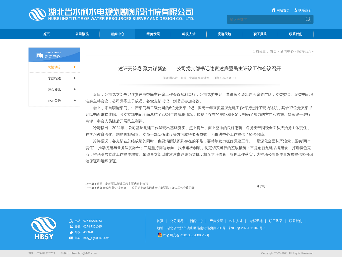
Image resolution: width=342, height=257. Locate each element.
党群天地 (256, 221)
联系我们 (305, 10)
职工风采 (275, 221)
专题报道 (54, 78)
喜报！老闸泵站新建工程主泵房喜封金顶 (122, 183)
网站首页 (283, 10)
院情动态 (54, 67)
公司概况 (176, 221)
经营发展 (216, 221)
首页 (273, 51)
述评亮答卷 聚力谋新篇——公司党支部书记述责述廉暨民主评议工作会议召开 (146, 187)
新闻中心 (287, 51)
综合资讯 (54, 89)
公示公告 (54, 100)
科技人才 (236, 221)
